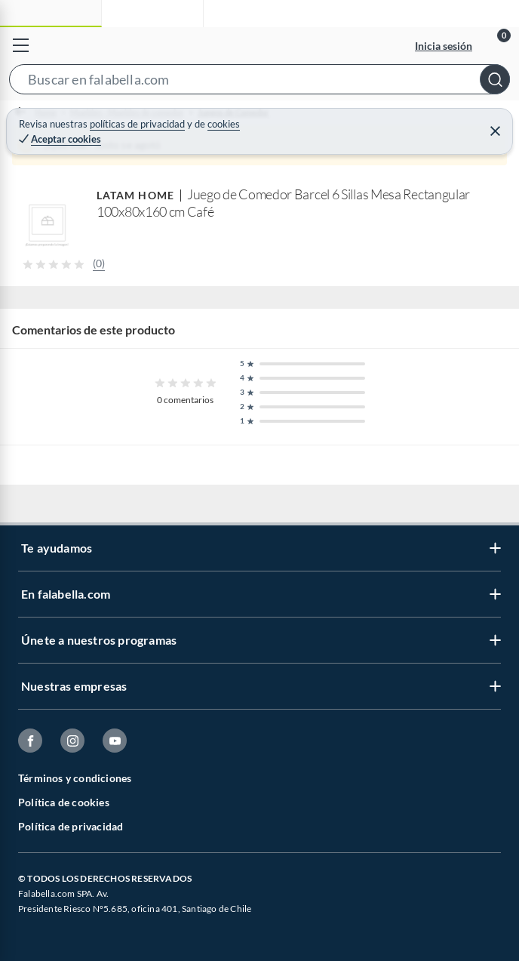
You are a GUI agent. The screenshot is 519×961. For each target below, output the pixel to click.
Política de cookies (63, 802)
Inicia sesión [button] (443, 45)
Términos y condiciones (74, 778)
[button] (259, 82)
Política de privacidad (70, 826)
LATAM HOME (135, 195)
